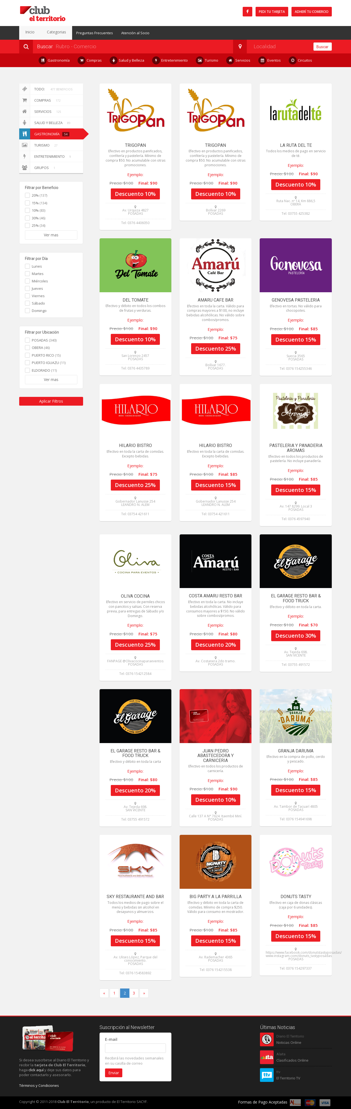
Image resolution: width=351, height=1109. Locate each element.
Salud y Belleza (127, 60)
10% (38, 210)
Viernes (38, 295)
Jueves (37, 288)
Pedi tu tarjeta (272, 11)
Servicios (238, 60)
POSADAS (44, 340)
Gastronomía (54, 60)
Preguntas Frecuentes (84, 32)
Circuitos (300, 60)
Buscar (322, 47)
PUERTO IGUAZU (49, 362)
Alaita (280, 1054)
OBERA (41, 347)
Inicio (27, 32)
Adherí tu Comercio (312, 11)
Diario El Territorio (290, 1036)
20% (39, 195)
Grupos (38, 167)
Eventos (270, 60)
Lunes (37, 266)
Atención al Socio (125, 32)
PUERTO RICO (46, 355)
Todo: (46, 89)
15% (39, 202)
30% (38, 218)
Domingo (39, 310)
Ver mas (51, 234)
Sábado (38, 303)
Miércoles (40, 281)
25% (38, 225)
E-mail (111, 1039)
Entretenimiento (170, 60)
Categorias (49, 32)
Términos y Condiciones (39, 1085)
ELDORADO (44, 370)
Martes (38, 273)
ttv (278, 1072)
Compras (90, 60)
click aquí (36, 1069)
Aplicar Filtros (51, 401)
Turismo (207, 60)
